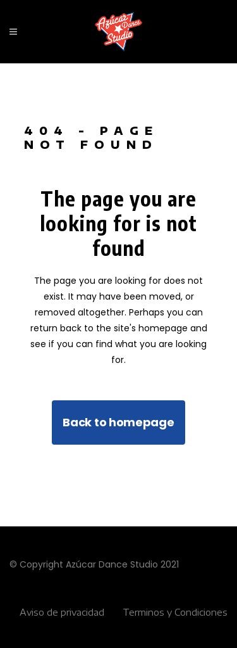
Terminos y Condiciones (175, 612)
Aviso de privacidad (62, 612)
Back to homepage (118, 422)
